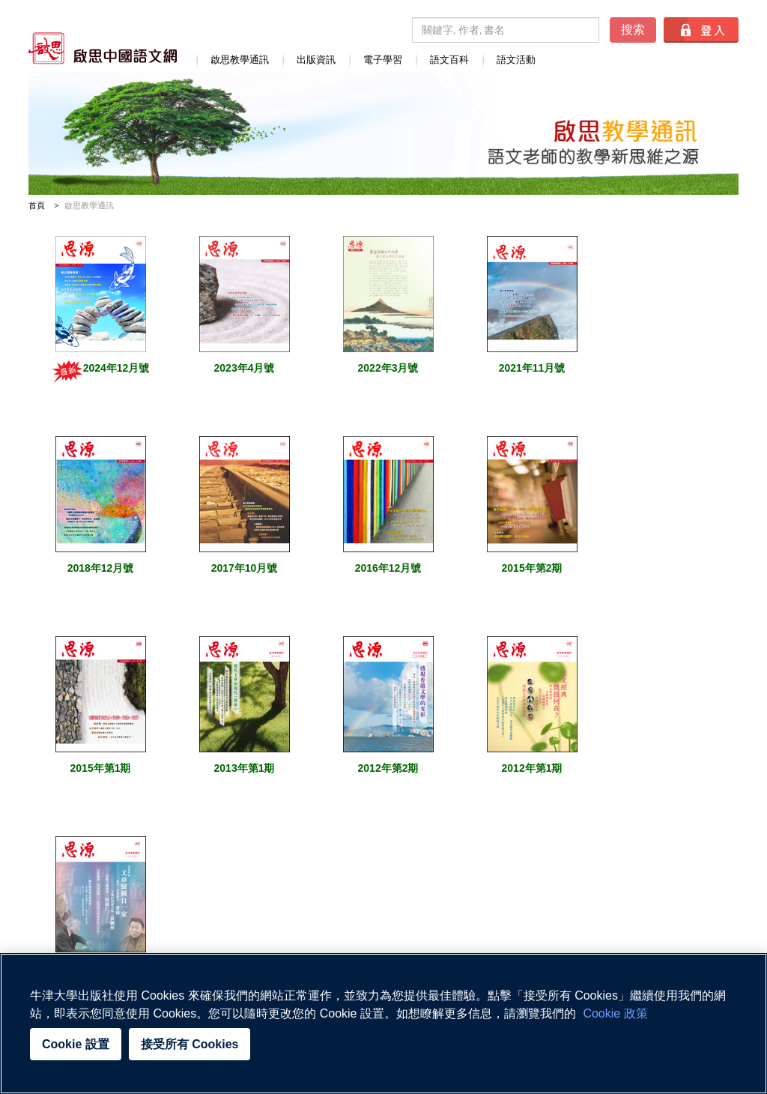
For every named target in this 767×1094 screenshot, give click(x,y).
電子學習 (382, 60)
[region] (383, 1023)
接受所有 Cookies (190, 1044)
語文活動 (516, 60)
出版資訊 (316, 60)
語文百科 (449, 60)
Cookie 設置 (75, 1044)
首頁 (36, 205)
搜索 (633, 29)
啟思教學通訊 (239, 60)
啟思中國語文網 (102, 48)
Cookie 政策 (615, 1013)
